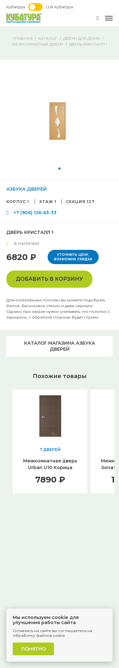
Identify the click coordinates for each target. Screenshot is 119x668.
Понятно (33, 649)
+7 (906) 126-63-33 (35, 212)
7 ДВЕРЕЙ (50, 449)
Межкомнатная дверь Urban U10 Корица (50, 464)
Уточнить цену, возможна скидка (73, 257)
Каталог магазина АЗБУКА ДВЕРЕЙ (59, 346)
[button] (59, 168)
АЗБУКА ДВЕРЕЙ (26, 189)
